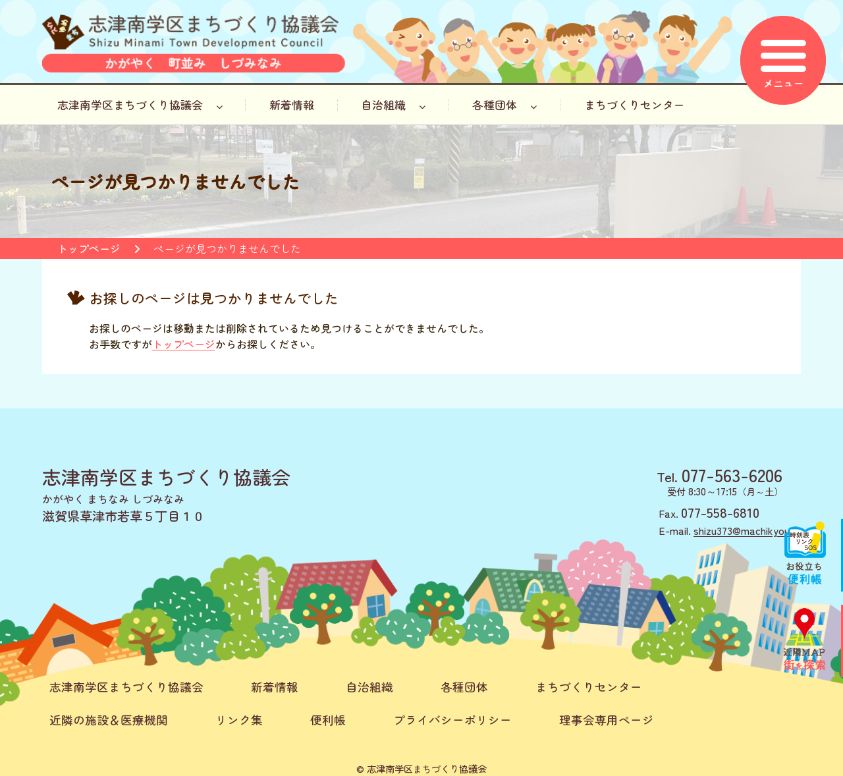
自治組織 (393, 105)
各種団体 (504, 105)
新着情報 (291, 105)
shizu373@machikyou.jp (747, 530)
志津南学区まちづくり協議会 (140, 105)
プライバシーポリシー (452, 719)
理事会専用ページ (606, 719)
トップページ (89, 248)
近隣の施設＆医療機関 (108, 719)
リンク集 (239, 719)
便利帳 (328, 719)
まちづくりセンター (634, 105)
